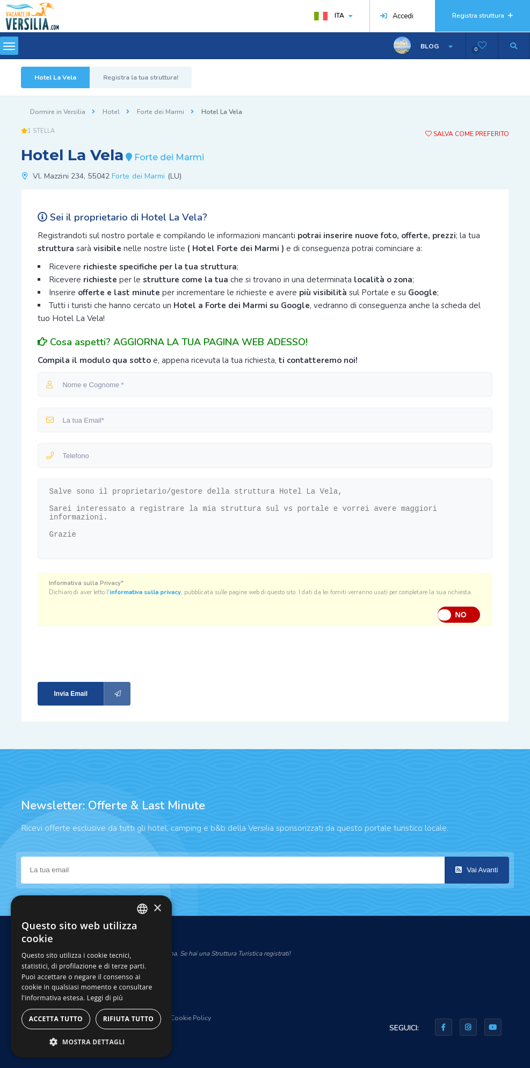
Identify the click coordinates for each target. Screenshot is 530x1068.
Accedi (396, 16)
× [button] (157, 909)
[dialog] (91, 976)
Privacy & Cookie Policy (176, 1018)
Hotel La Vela (55, 77)
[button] (91, 1041)
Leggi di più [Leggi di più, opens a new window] (105, 997)
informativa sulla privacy (145, 592)
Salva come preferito (467, 134)
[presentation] (109, 653)
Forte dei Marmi (160, 112)
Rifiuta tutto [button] (128, 1018)
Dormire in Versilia (57, 112)
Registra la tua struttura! (140, 77)
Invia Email (92, 694)
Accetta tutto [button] (56, 1018)
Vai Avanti (476, 870)
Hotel (111, 112)
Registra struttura (482, 15)
